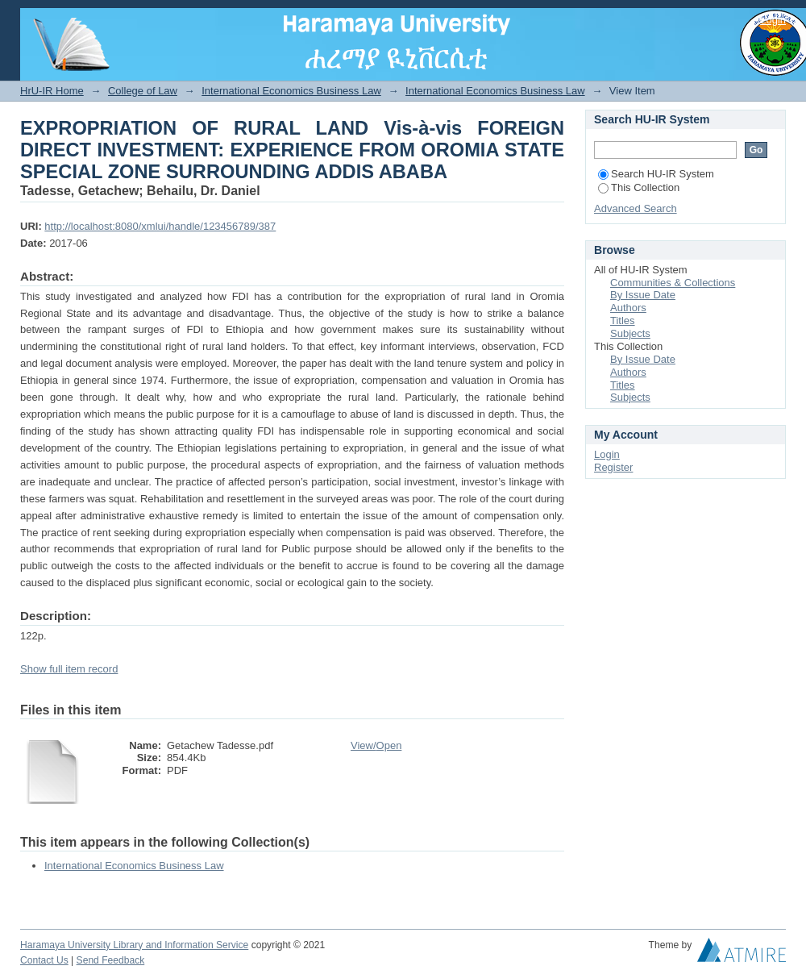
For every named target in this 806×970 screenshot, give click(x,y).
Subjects (630, 333)
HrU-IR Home (52, 91)
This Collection (638, 187)
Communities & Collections (672, 283)
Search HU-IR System (656, 174)
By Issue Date (642, 295)
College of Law (142, 91)
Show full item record (69, 669)
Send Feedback (111, 960)
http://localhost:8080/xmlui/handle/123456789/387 (160, 226)
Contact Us (44, 960)
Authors (628, 308)
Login (773, 20)
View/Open (376, 745)
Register (613, 467)
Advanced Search (635, 208)
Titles (622, 320)
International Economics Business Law (291, 91)
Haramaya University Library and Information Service (134, 945)
